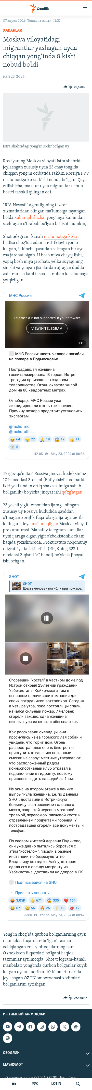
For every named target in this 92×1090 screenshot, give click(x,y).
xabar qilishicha (29, 217)
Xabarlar (12, 30)
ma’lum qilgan (45, 524)
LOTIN (56, 1084)
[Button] (76, 87)
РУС (35, 1084)
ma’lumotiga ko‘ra (61, 236)
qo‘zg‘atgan (72, 492)
